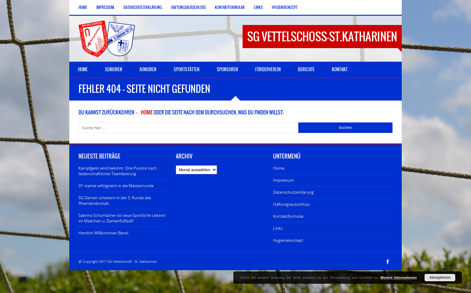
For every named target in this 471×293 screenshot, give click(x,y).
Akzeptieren (439, 277)
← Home (144, 112)
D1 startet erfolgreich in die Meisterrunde (116, 185)
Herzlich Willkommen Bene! (103, 233)
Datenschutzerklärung (142, 7)
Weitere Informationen (398, 277)
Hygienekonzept (284, 7)
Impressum (105, 7)
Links (258, 7)
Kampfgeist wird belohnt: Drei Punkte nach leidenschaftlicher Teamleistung (117, 170)
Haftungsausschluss (188, 7)
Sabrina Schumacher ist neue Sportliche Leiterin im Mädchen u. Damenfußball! (122, 218)
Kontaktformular (230, 7)
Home (82, 7)
